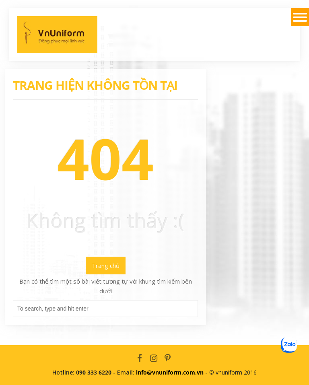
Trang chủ (105, 265)
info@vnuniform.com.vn (170, 372)
